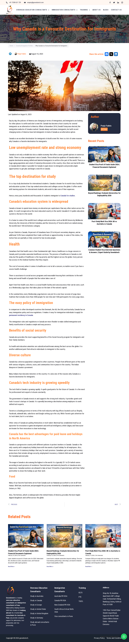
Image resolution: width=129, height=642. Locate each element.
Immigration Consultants (64, 10)
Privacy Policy (99, 638)
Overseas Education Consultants (32, 10)
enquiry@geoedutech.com (35, 2)
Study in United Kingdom (39, 613)
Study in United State (38, 609)
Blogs (106, 10)
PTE (80, 597)
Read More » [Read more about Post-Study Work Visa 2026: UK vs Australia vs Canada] (88, 566)
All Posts (104, 129)
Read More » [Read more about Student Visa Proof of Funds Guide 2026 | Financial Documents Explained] (11, 566)
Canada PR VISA (60, 600)
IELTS (81, 593)
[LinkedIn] (118, 2)
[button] (124, 637)
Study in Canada (36, 600)
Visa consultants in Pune (63, 616)
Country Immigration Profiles (24, 46)
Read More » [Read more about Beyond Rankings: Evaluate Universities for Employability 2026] (50, 566)
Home (11, 46)
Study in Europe (36, 605)
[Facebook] (110, 2)
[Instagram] (122, 2)
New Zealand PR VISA (62, 605)
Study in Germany (36, 618)
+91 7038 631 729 (15, 2)
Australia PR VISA (60, 596)
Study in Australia (36, 596)
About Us (96, 10)
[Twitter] (114, 2)
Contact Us (116, 10)
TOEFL (81, 601)
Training (85, 10)
